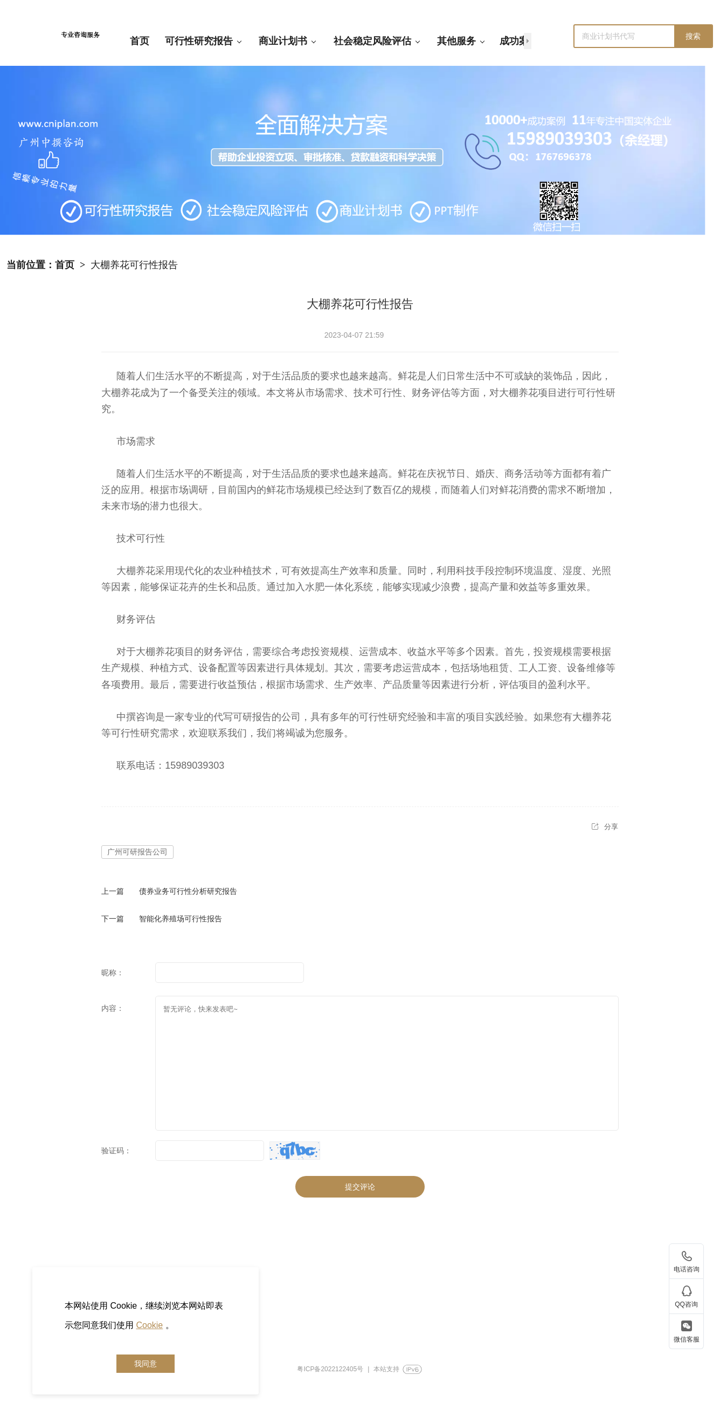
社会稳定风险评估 (377, 41)
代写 (223, 717)
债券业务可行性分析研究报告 (188, 891)
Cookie (149, 1325)
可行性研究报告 (203, 41)
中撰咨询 (135, 717)
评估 (441, 392)
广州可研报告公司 (137, 851)
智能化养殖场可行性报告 (180, 918)
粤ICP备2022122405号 (330, 1369)
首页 (139, 41)
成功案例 (519, 41)
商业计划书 (287, 41)
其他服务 (461, 41)
